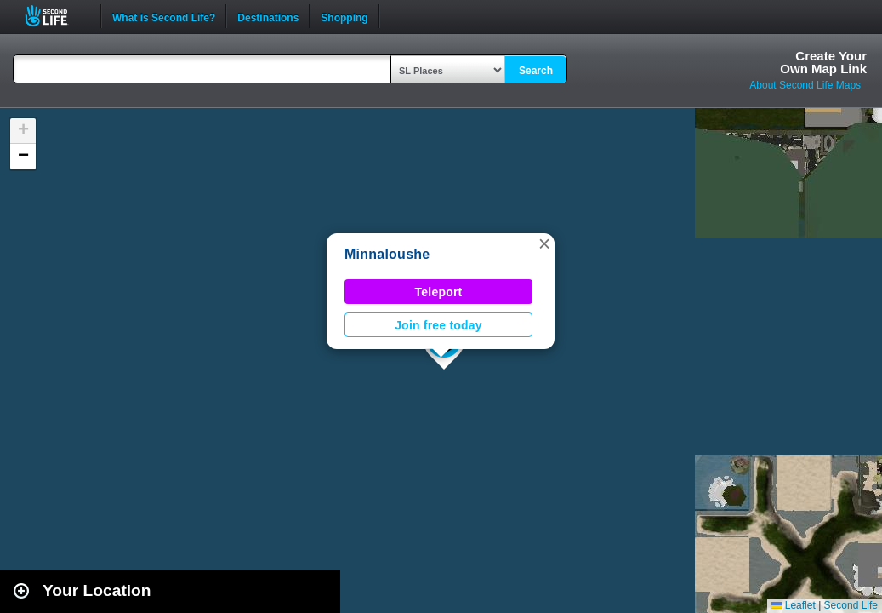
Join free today (438, 325)
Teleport (439, 292)
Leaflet (793, 605)
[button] (544, 243)
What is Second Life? (163, 16)
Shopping (344, 16)
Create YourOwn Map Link (823, 62)
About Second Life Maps (805, 85)
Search (536, 71)
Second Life (56, 15)
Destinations (268, 16)
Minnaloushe (387, 254)
